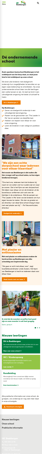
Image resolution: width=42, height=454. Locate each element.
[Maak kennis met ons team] (14, 279)
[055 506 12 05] (8, 442)
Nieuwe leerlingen (10, 419)
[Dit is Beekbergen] (11, 102)
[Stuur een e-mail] (9, 445)
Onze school (8, 423)
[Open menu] (4, 3)
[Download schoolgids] (13, 407)
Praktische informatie (12, 427)
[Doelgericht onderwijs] (13, 213)
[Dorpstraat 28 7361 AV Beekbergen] (11, 449)
